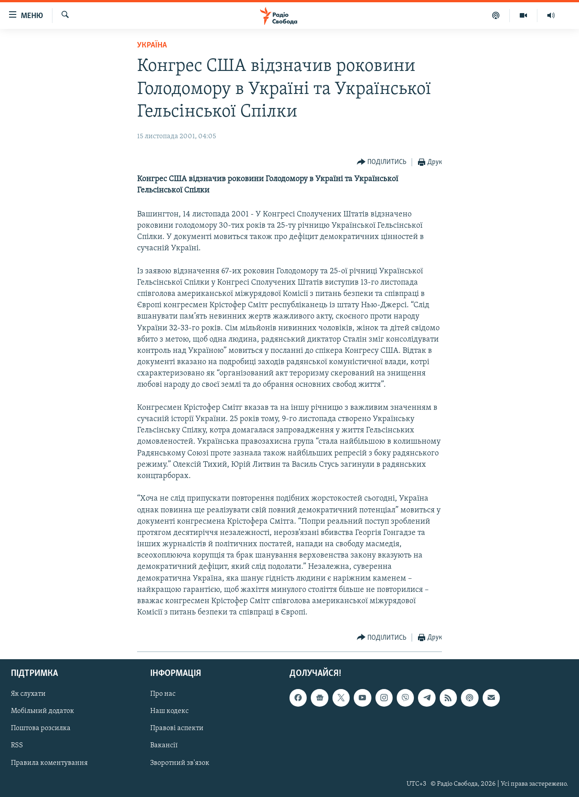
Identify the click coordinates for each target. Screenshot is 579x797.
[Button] (382, 162)
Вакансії (164, 745)
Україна (152, 45)
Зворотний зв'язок (179, 762)
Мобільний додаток (42, 711)
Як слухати (28, 694)
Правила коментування (49, 762)
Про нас (163, 694)
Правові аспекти (177, 728)
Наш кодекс (169, 711)
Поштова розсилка (41, 728)
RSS (17, 745)
